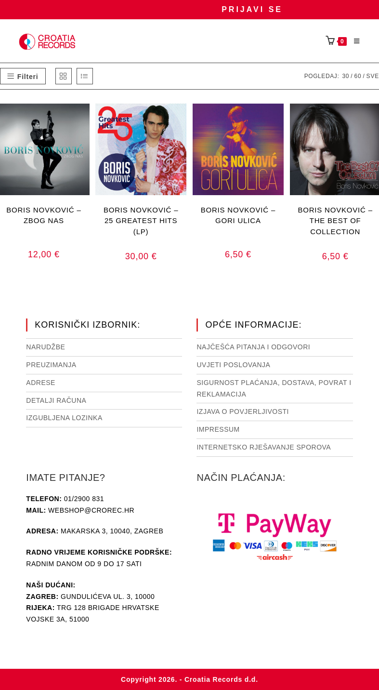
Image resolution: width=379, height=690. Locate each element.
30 (345, 76)
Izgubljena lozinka (64, 418)
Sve (372, 76)
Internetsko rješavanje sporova (263, 447)
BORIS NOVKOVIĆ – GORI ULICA (238, 215)
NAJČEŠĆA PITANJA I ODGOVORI (253, 347)
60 (357, 76)
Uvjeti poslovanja (233, 365)
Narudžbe (45, 347)
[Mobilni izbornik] (353, 41)
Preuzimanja (51, 365)
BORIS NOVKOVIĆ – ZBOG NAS (43, 215)
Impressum (217, 429)
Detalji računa (56, 400)
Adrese (40, 382)
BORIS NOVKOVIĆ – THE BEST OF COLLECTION (335, 220)
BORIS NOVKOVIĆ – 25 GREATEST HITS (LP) (141, 220)
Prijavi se (252, 9)
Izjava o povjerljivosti (242, 411)
